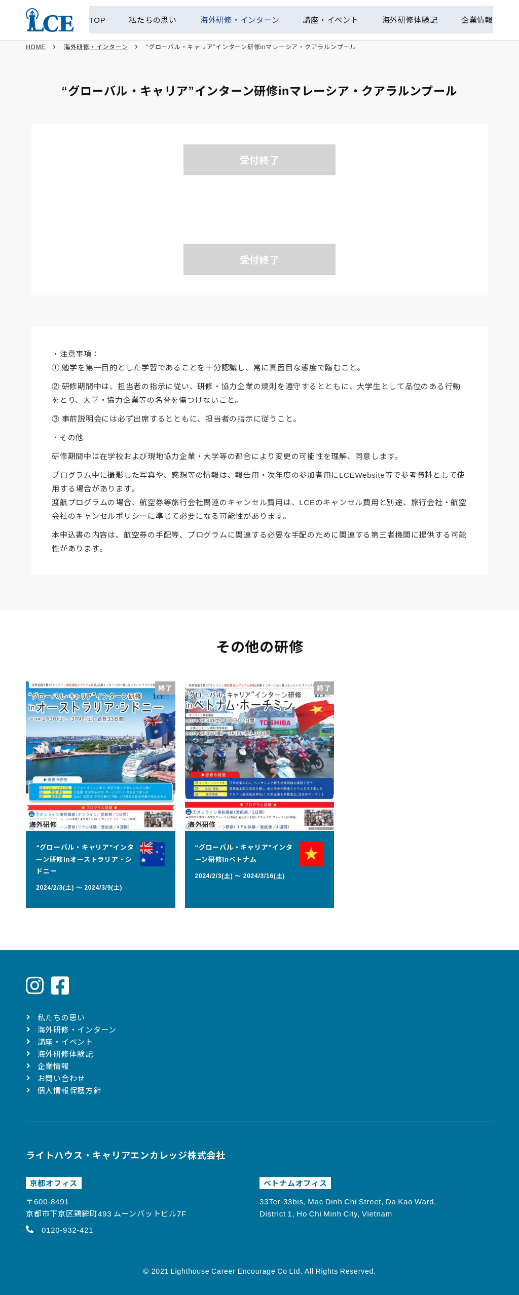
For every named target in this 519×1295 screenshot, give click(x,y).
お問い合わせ (62, 1078)
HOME (36, 51)
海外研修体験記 (65, 1053)
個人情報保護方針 (69, 1090)
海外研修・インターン (96, 51)
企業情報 (53, 1065)
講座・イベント (65, 1041)
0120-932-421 (67, 1229)
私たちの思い (62, 1017)
